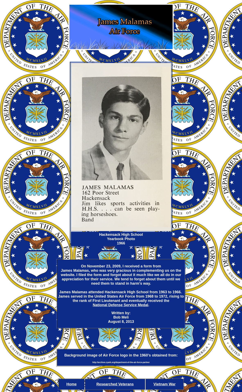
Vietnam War (165, 384)
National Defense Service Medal (120, 305)
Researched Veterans (115, 384)
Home (71, 384)
